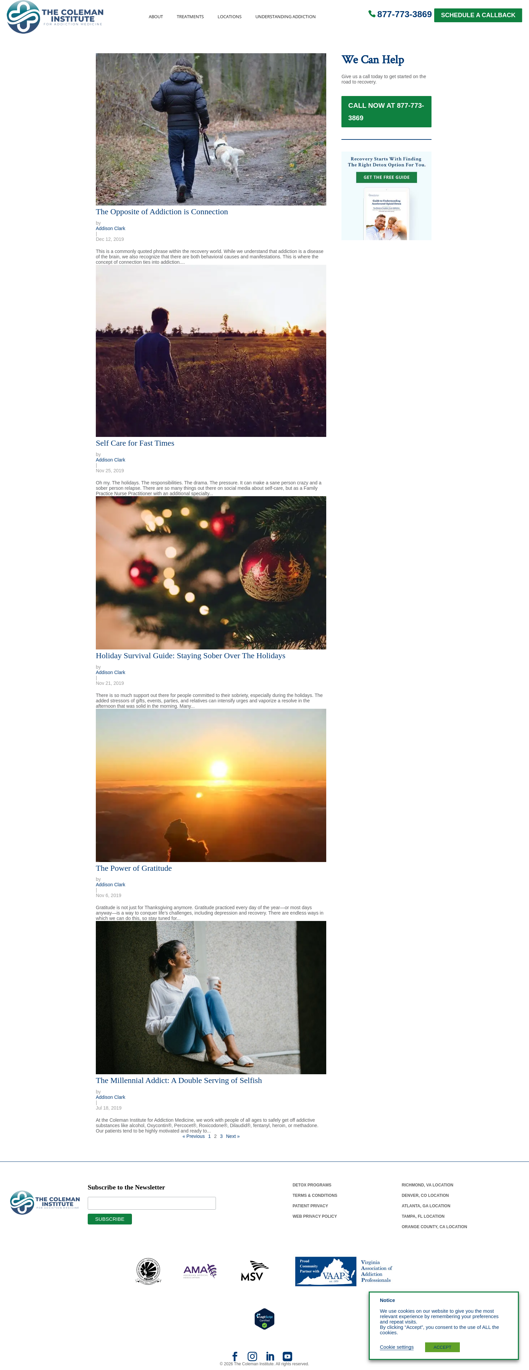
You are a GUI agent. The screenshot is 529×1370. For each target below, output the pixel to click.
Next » (233, 1136)
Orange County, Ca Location (434, 1226)
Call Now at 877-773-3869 (386, 116)
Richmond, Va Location (427, 1185)
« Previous (194, 1136)
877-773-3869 (404, 14)
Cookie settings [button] (397, 1347)
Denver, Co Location (425, 1195)
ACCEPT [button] (442, 1347)
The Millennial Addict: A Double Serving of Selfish (179, 1080)
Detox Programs (312, 1185)
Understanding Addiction (285, 17)
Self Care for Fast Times (135, 443)
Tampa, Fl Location (423, 1216)
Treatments (190, 17)
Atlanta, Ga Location (426, 1206)
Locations (230, 17)
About (156, 17)
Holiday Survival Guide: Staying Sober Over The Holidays (190, 655)
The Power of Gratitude (134, 868)
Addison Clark (110, 228)
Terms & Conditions (315, 1195)
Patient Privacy (310, 1206)
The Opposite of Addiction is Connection (162, 211)
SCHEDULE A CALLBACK (478, 15)
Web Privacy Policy (315, 1216)
